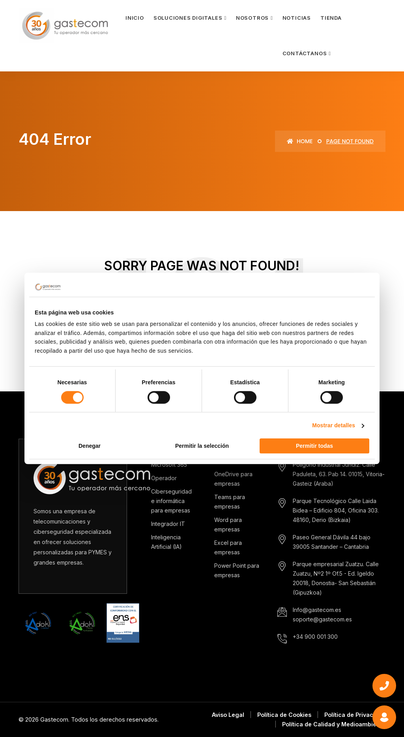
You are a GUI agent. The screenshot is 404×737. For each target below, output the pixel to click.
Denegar (90, 446)
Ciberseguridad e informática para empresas (171, 501)
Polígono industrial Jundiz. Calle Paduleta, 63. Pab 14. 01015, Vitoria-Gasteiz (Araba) (339, 474)
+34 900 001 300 (315, 636)
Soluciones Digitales (188, 18)
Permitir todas (314, 446)
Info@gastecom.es (317, 609)
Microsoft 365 (169, 464)
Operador (164, 478)
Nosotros (252, 18)
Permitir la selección (202, 446)
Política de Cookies (284, 714)
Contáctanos (304, 53)
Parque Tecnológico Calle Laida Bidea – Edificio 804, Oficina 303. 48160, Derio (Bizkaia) (336, 510)
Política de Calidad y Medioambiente (333, 724)
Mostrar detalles (333, 426)
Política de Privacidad (354, 714)
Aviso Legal (228, 714)
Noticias (296, 18)
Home (299, 141)
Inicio (134, 18)
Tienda (331, 18)
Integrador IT (168, 523)
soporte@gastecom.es (322, 619)
